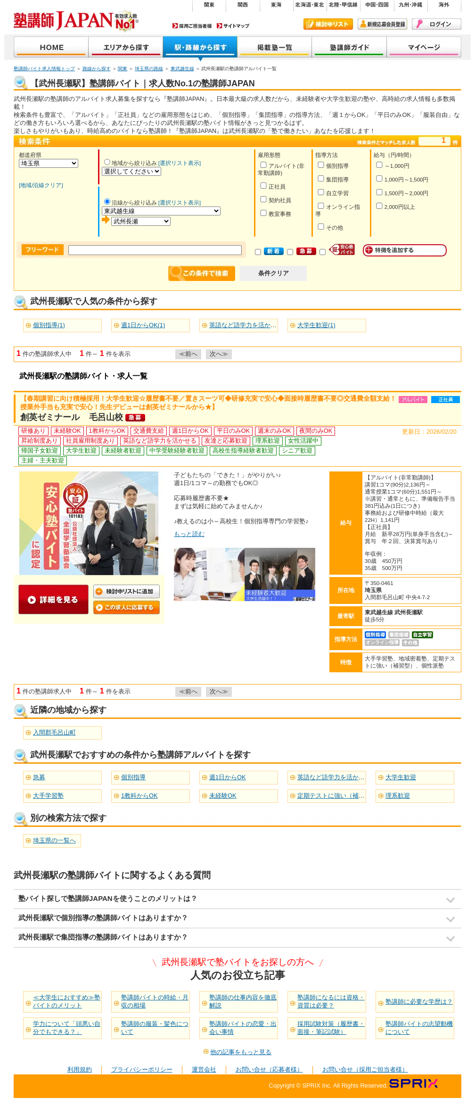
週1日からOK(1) (143, 325)
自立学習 (333, 192)
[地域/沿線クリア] (41, 185)
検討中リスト (328, 24)
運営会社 (204, 1069)
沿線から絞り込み (130, 203)
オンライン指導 (337, 210)
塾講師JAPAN (51, 47)
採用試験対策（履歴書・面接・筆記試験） (331, 1027)
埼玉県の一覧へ (54, 840)
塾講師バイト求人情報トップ (44, 68)
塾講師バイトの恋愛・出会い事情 (243, 1027)
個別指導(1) (49, 325)
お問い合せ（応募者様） (269, 1069)
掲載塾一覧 (275, 47)
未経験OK (223, 795)
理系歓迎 (397, 795)
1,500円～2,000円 (402, 192)
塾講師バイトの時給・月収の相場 (154, 1001)
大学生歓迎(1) (316, 325)
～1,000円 (392, 165)
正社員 (273, 186)
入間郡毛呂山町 (54, 732)
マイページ (424, 47)
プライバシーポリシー (141, 1069)
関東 (122, 68)
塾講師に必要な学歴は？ (419, 1001)
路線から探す (96, 68)
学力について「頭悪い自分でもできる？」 (66, 1027)
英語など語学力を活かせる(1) (249, 325)
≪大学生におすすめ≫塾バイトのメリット (66, 1001)
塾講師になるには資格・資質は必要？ (331, 1001)
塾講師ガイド (349, 47)
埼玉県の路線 (149, 68)
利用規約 (79, 1069)
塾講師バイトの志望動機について (419, 1027)
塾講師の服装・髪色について (154, 1027)
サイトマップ (233, 25)
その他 (330, 227)
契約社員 (275, 199)
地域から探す (126, 47)
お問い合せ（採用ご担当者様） (365, 1069)
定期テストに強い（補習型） (337, 795)
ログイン (436, 24)
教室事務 (275, 213)
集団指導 (333, 178)
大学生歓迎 (400, 777)
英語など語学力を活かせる (334, 777)
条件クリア (273, 273)
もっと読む (189, 533)
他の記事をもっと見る (240, 1052)
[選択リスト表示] (179, 163)
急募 (39, 777)
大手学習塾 (48, 795)
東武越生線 (182, 68)
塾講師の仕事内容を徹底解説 (243, 1001)
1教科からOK (139, 795)
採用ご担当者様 (192, 25)
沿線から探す (200, 47)
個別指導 (333, 165)
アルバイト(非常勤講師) (281, 169)
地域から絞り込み (130, 163)
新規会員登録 (382, 24)
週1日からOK (227, 777)
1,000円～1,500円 (402, 178)
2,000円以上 (395, 206)
